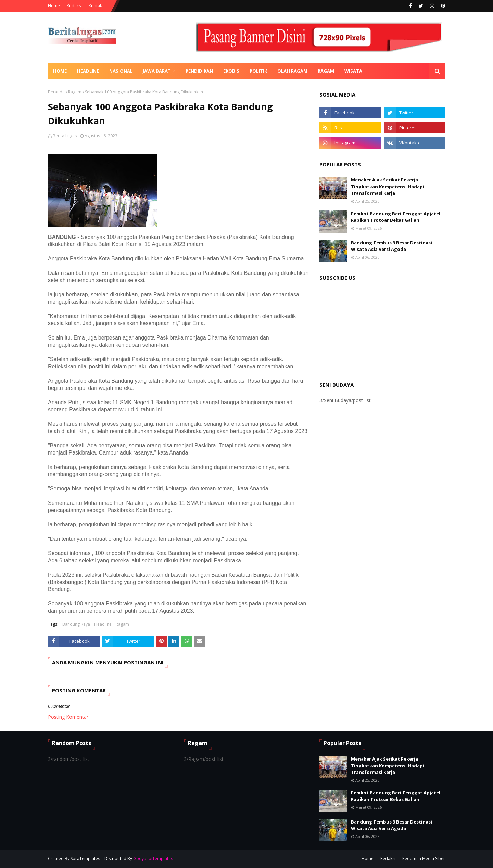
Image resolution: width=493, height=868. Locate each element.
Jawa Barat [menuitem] (157, 71)
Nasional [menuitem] (120, 71)
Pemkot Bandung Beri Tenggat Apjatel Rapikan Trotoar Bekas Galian (395, 217)
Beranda (56, 92)
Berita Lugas (65, 136)
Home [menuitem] (60, 71)
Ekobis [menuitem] (231, 71)
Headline (103, 624)
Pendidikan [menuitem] (199, 71)
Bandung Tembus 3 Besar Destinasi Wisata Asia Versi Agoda (391, 246)
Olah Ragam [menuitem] (292, 71)
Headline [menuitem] (88, 71)
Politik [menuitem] (258, 71)
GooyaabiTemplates (153, 858)
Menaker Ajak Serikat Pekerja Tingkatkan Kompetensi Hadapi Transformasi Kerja (387, 186)
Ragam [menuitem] (326, 71)
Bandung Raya (76, 624)
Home (54, 6)
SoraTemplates (85, 858)
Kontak (95, 6)
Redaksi (74, 6)
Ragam (74, 92)
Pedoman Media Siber (423, 858)
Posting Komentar (68, 717)
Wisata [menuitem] (353, 71)
